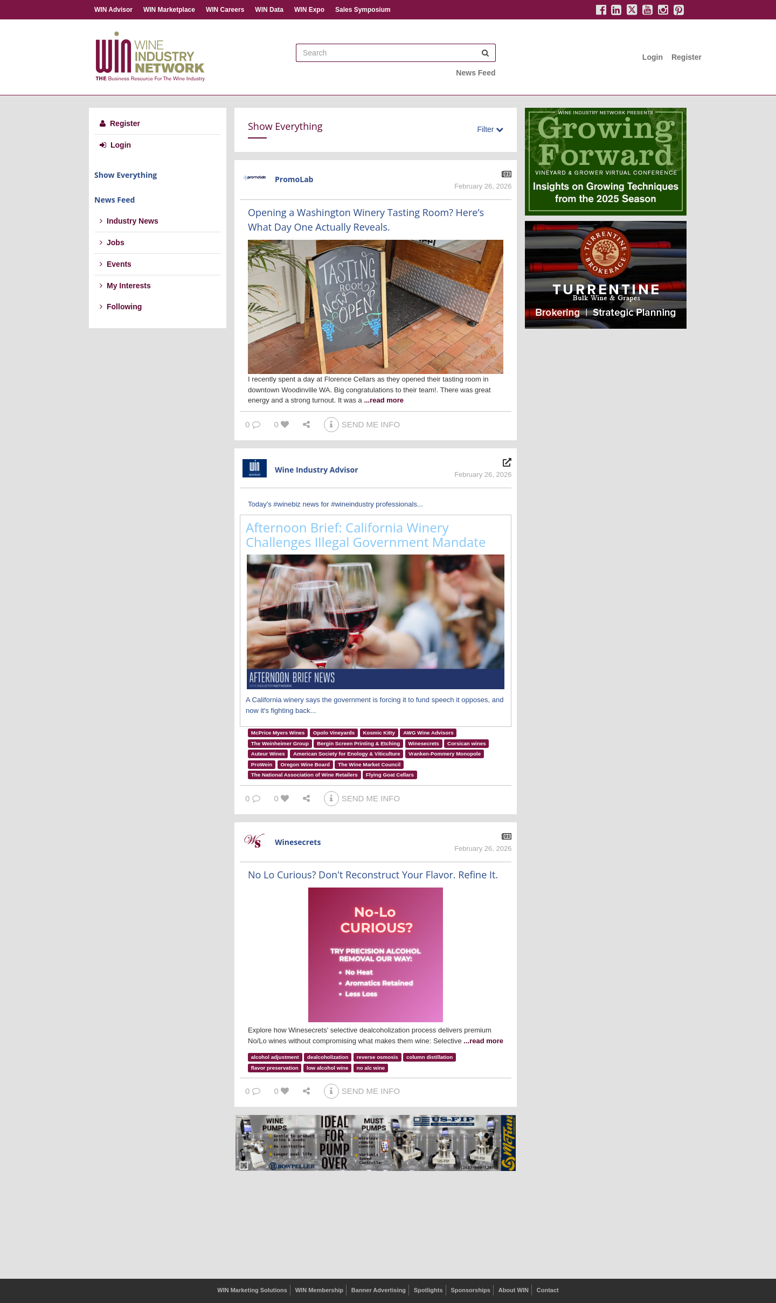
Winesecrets (298, 842)
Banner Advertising (378, 1290)
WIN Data (269, 9)
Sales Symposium (363, 9)
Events (115, 264)
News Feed (475, 72)
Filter (490, 129)
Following (121, 306)
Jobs (112, 242)
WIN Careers (225, 9)
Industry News (129, 221)
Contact (548, 1290)
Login (652, 57)
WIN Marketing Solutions (252, 1290)
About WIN (513, 1290)
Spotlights (428, 1290)
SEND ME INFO (362, 424)
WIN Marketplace (169, 9)
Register (686, 57)
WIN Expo (309, 9)
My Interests (125, 285)
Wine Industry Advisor (316, 470)
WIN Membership (319, 1290)
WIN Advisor (113, 9)
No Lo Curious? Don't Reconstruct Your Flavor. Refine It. (373, 874)
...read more (384, 400)
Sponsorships (470, 1290)
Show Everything (125, 175)
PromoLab (294, 179)
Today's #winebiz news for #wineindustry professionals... (335, 504)
